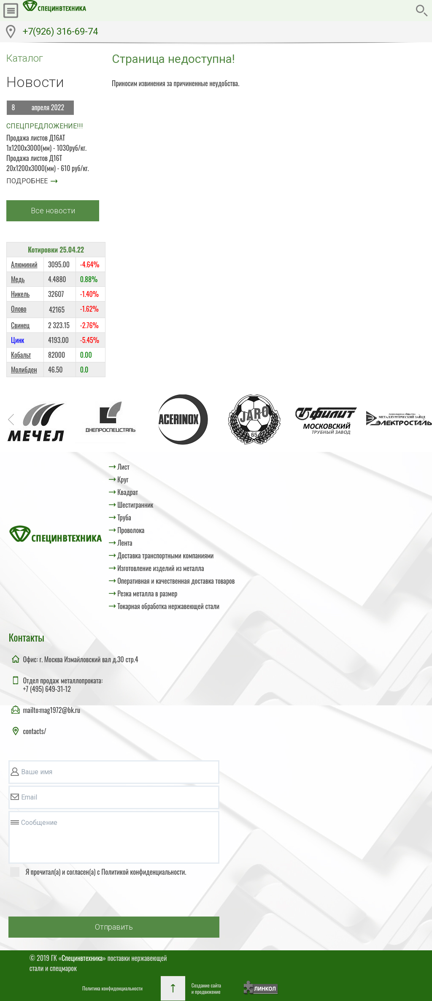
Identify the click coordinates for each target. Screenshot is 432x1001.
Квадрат (127, 492)
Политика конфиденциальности (112, 988)
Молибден (24, 369)
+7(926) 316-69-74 (60, 31)
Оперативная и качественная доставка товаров (176, 581)
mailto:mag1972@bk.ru (51, 710)
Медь (17, 279)
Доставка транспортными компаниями (165, 555)
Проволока (130, 530)
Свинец (20, 325)
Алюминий (24, 264)
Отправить (114, 926)
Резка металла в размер (147, 593)
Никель (20, 294)
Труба (124, 517)
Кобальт (21, 355)
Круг (122, 479)
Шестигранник (135, 505)
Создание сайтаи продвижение (206, 988)
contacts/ (34, 731)
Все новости (53, 210)
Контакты (26, 637)
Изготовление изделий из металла (160, 568)
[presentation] (72, 898)
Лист (123, 467)
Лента (124, 543)
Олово (19, 309)
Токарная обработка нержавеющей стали (168, 606)
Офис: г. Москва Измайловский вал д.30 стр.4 (80, 659)
